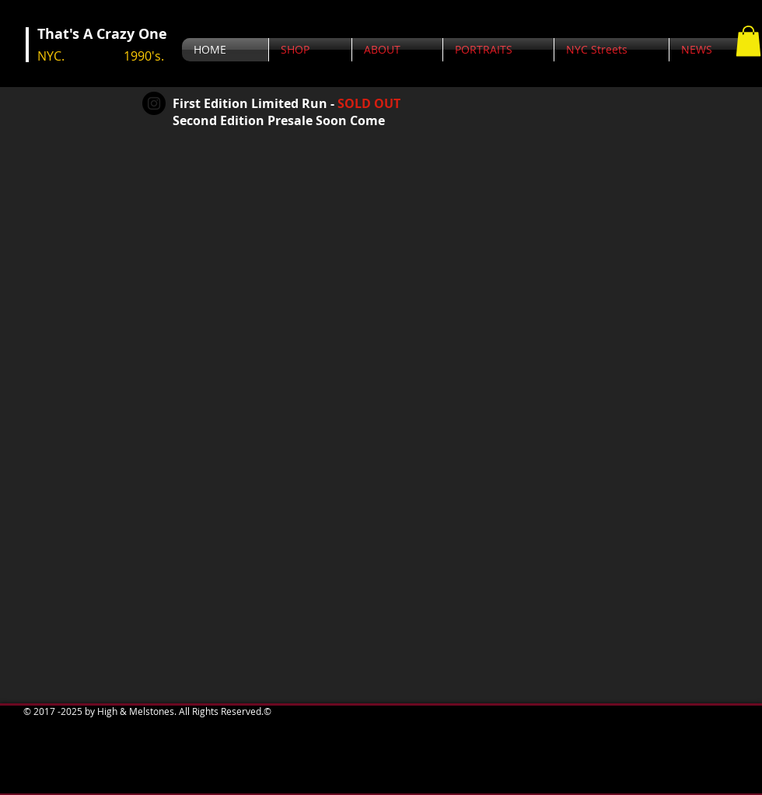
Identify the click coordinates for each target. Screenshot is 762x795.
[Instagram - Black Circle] (154, 103)
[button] (748, 41)
